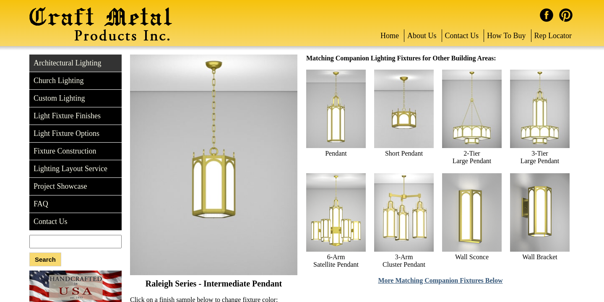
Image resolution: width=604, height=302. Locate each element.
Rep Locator (553, 35)
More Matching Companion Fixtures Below (440, 280)
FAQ (41, 204)
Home (389, 35)
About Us (422, 35)
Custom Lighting (59, 98)
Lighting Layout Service (70, 168)
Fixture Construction (65, 151)
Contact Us (462, 35)
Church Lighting (59, 80)
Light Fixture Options (66, 133)
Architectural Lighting (67, 63)
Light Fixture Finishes (67, 116)
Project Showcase (60, 186)
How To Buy (506, 35)
